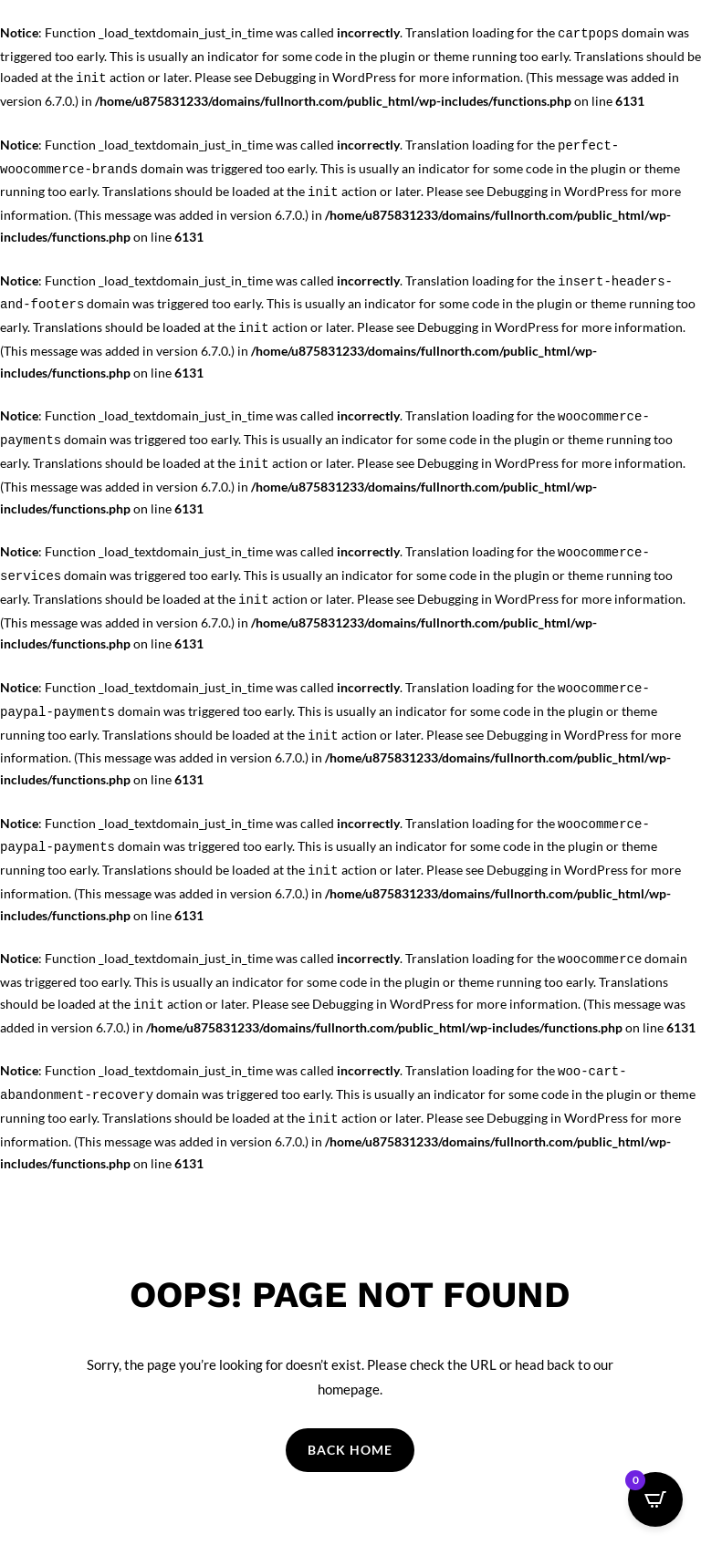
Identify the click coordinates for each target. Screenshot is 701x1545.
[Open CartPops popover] (655, 1499)
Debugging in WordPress (325, 77)
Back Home (350, 1449)
